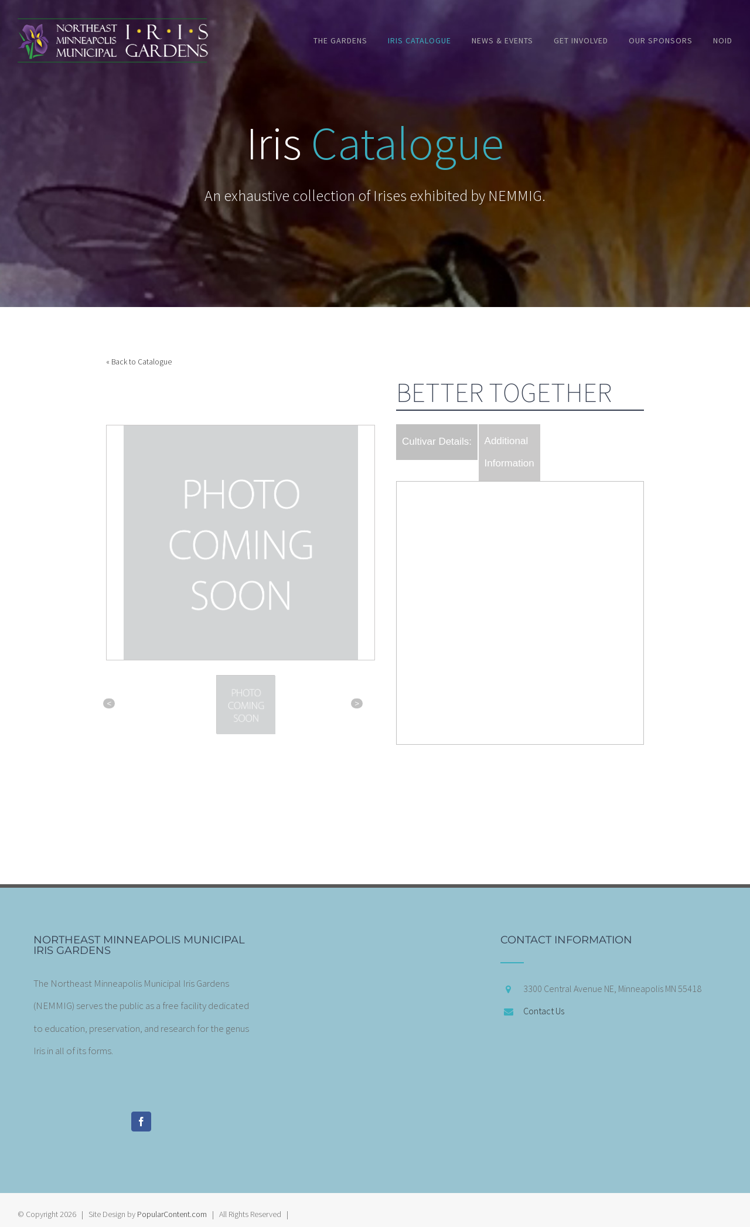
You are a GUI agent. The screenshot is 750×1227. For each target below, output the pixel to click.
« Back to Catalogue (139, 362)
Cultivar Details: (437, 441)
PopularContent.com (172, 1214)
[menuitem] (350, 40)
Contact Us (543, 1011)
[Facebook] (141, 1121)
